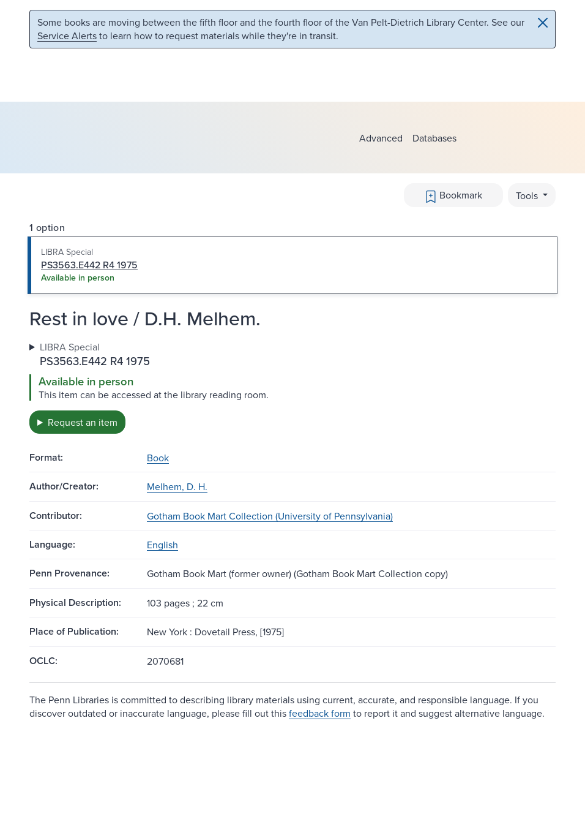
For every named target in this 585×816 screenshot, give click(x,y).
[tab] (292, 265)
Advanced (381, 138)
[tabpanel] (292, 387)
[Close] (543, 22)
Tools (528, 195)
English (162, 544)
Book (158, 457)
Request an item (82, 422)
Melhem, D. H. (177, 486)
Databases (434, 138)
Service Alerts (67, 35)
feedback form (320, 713)
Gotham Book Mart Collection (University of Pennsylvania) (270, 516)
